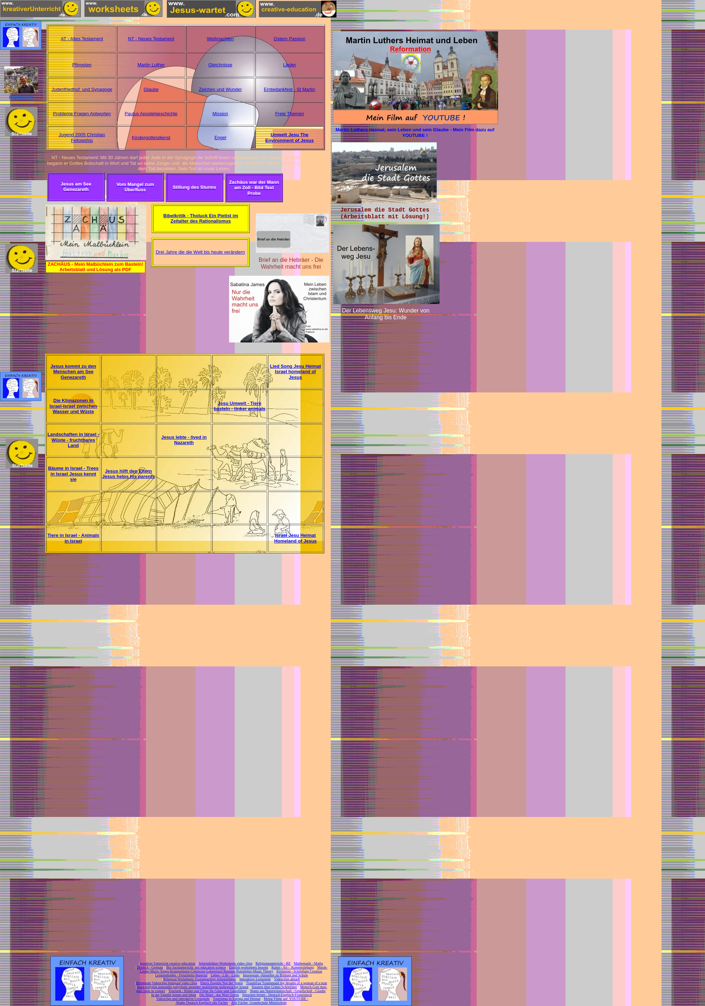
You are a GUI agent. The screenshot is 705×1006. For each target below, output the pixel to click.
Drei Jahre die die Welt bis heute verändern (200, 252)
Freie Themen (289, 113)
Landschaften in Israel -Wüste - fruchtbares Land (73, 440)
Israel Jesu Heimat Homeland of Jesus (295, 538)
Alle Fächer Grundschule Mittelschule (259, 1003)
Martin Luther (151, 64)
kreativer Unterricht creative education (168, 963)
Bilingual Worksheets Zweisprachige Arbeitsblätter (199, 979)
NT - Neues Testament (151, 38)
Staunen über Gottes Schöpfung (274, 987)
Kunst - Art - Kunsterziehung (293, 967)
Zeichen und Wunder (220, 89)
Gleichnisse (220, 64)
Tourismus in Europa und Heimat (236, 999)
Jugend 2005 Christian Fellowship (82, 137)
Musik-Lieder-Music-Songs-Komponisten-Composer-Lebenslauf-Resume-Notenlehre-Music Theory (234, 969)
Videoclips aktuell (287, 979)
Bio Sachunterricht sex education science (196, 967)
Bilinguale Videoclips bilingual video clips (166, 983)
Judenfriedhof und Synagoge (82, 89)
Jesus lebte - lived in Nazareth (184, 440)
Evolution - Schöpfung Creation (299, 971)
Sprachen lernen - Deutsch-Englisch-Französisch (277, 995)
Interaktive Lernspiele (255, 979)
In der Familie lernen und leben (173, 995)
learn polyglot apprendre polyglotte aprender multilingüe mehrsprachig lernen (192, 987)
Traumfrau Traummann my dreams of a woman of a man (286, 983)
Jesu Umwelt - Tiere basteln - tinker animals (239, 406)
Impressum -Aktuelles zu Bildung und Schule (275, 975)
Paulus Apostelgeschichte (151, 113)
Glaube (151, 89)
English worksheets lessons (248, 967)
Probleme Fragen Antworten (82, 113)
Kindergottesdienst (151, 137)
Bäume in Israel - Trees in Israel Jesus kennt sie (73, 474)
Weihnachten (220, 38)
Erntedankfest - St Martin (289, 89)
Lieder (289, 64)
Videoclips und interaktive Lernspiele (182, 999)
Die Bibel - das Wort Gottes (219, 995)
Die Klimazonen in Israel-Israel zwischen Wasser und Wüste (73, 406)
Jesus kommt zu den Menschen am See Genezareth (73, 372)
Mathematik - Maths (308, 963)
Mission (220, 113)
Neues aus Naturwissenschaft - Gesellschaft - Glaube (287, 991)
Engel (220, 137)
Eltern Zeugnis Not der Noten (221, 983)
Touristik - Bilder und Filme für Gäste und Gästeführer (207, 991)
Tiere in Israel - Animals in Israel (73, 538)
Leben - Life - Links (225, 975)
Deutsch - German (150, 967)
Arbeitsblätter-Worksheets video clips (225, 963)
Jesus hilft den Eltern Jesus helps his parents (128, 473)
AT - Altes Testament (82, 38)
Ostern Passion (289, 38)
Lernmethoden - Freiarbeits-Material (181, 975)
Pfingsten (81, 64)
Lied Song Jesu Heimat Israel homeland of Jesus (295, 372)
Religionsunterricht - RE (272, 963)
